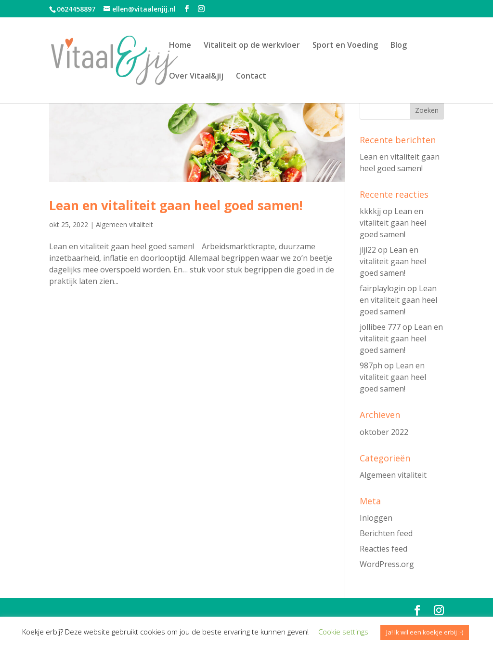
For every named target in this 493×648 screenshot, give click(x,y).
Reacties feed (383, 548)
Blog (398, 45)
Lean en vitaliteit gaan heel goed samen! (176, 205)
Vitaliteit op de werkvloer (252, 45)
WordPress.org (387, 564)
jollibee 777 (380, 327)
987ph (371, 365)
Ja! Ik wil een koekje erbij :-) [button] (424, 632)
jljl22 (368, 249)
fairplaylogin (382, 288)
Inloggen (376, 518)
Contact (251, 76)
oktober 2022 (384, 432)
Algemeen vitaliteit (124, 224)
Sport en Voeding (345, 45)
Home (180, 45)
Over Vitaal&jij (196, 76)
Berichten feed (386, 533)
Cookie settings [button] (343, 631)
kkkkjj (370, 211)
